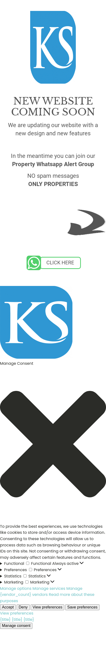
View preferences (47, 607)
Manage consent (16, 626)
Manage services (49, 588)
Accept (8, 607)
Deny (23, 607)
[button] (53, 445)
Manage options (15, 588)
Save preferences (82, 607)
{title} (5, 619)
